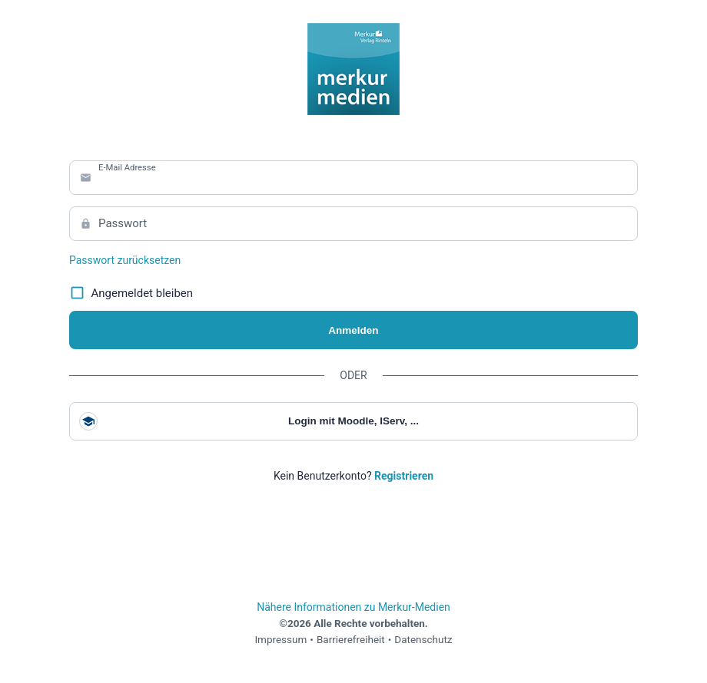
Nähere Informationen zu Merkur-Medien (353, 607)
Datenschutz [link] (423, 639)
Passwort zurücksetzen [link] (125, 260)
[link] (403, 476)
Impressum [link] (280, 639)
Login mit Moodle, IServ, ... (249, 421)
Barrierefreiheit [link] (351, 639)
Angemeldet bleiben (131, 293)
